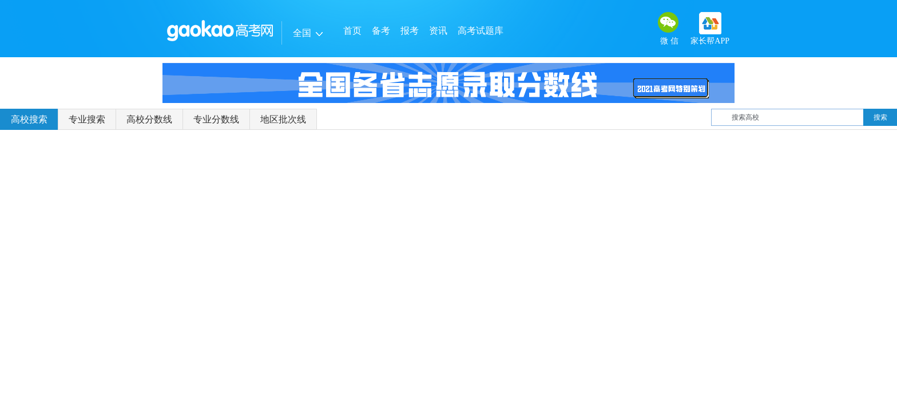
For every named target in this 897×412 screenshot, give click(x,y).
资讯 (438, 30)
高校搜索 (29, 119)
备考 (381, 30)
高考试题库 (480, 30)
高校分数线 (149, 119)
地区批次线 (283, 119)
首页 (352, 30)
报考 (409, 30)
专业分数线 (216, 119)
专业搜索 (87, 119)
